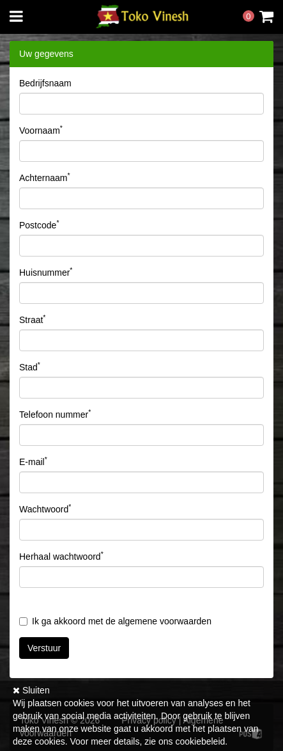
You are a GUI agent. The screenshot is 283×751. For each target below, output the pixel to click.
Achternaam (44, 177)
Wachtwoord (45, 508)
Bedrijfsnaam (45, 83)
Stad (29, 366)
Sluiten (31, 690)
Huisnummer (45, 272)
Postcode (39, 224)
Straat (32, 319)
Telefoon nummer (55, 414)
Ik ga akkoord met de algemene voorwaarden (115, 621)
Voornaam (41, 130)
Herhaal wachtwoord (61, 556)
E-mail (33, 461)
